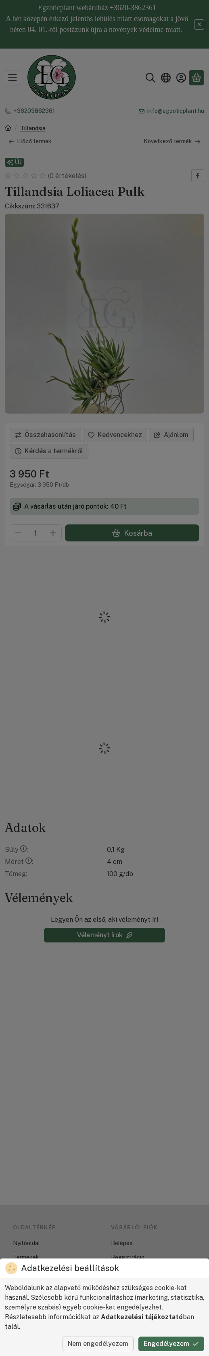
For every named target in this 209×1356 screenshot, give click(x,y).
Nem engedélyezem (98, 1344)
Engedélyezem (171, 1344)
